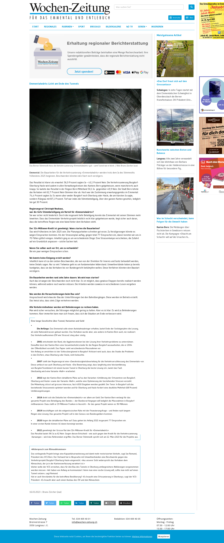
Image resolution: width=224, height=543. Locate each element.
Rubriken (68, 27)
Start (35, 26)
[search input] (149, 7)
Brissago (95, 26)
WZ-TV (129, 26)
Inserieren (157, 26)
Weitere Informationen (142, 536)
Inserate (175, 17)
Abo (189, 17)
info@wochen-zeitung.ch (84, 522)
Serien (143, 27)
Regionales (50, 26)
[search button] (192, 7)
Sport (81, 26)
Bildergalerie (113, 26)
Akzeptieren (163, 536)
